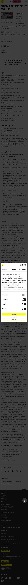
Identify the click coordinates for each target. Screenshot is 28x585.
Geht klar (14, 314)
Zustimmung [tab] (5, 269)
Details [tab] (14, 269)
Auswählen (14, 317)
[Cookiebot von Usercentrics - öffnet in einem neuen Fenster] (20, 265)
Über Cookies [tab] (22, 269)
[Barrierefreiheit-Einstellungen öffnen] (24, 500)
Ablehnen (14, 319)
